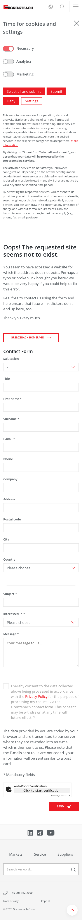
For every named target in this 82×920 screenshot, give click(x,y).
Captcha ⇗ (60, 795)
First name (12, 399)
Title (6, 379)
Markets (16, 854)
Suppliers (65, 854)
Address (9, 499)
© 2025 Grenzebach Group (19, 909)
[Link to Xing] (40, 832)
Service (40, 854)
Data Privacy (11, 901)
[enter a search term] (73, 869)
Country (9, 559)
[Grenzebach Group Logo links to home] (16, 7)
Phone (8, 459)
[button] (62, 7)
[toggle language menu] (51, 7)
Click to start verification (42, 790)
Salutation (11, 359)
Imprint (45, 901)
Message (11, 634)
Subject (10, 594)
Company (10, 479)
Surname (11, 419)
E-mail (9, 439)
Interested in (14, 614)
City (6, 539)
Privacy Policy (36, 696)
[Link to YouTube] (50, 832)
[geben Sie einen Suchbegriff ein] (41, 869)
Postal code (12, 519)
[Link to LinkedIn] (31, 832)
